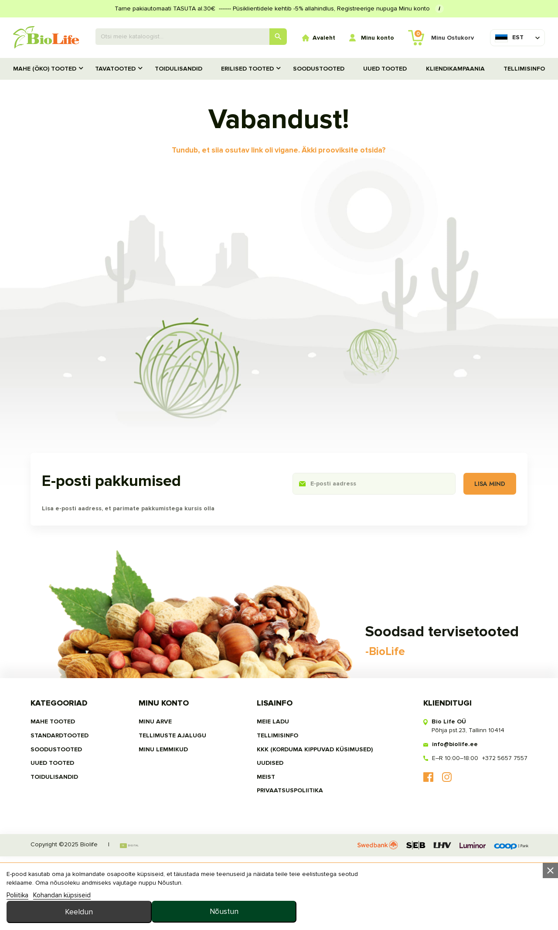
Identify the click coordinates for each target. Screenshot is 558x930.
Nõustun (498, 904)
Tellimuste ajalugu (175, 805)
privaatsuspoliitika (288, 861)
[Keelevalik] (509, 37)
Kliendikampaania (455, 68)
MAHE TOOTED (59, 791)
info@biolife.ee (448, 814)
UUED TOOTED (385, 68)
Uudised (268, 833)
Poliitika (17, 919)
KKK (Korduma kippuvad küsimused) (313, 819)
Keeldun (387, 904)
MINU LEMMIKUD (166, 819)
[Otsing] (191, 36)
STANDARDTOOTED (66, 805)
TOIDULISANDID (178, 68)
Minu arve (157, 791)
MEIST (264, 847)
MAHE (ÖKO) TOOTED (44, 68)
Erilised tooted (247, 68)
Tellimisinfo (524, 68)
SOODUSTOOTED (318, 68)
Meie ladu (271, 791)
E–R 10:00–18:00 (448, 828)
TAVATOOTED (115, 68)
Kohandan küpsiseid (62, 919)
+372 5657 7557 (498, 828)
